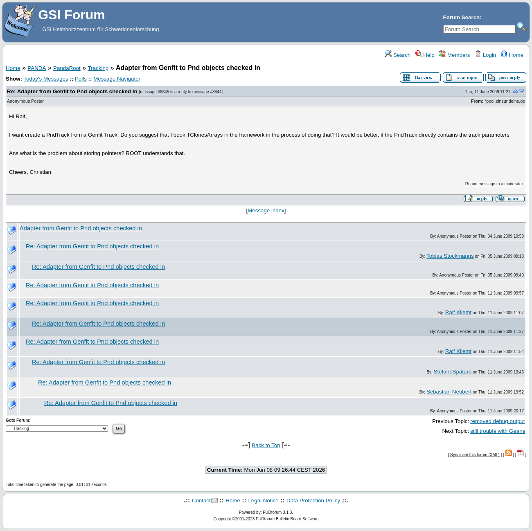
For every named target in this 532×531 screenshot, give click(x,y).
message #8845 (154, 92)
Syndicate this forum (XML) (475, 454)
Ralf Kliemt (458, 312)
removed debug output (497, 421)
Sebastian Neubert (448, 392)
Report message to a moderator (494, 184)
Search (397, 55)
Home (512, 55)
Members (454, 55)
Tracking (98, 68)
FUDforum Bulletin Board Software (287, 519)
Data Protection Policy (313, 500)
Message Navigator (116, 79)
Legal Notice (263, 500)
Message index (266, 210)
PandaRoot (67, 68)
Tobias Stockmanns (450, 256)
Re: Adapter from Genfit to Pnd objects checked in (72, 91)
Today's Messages (45, 79)
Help (425, 55)
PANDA (36, 68)
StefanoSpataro (453, 372)
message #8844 (206, 92)
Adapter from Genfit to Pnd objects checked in (81, 228)
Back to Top (266, 445)
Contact (201, 500)
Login (485, 55)
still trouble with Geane (497, 431)
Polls (81, 79)
